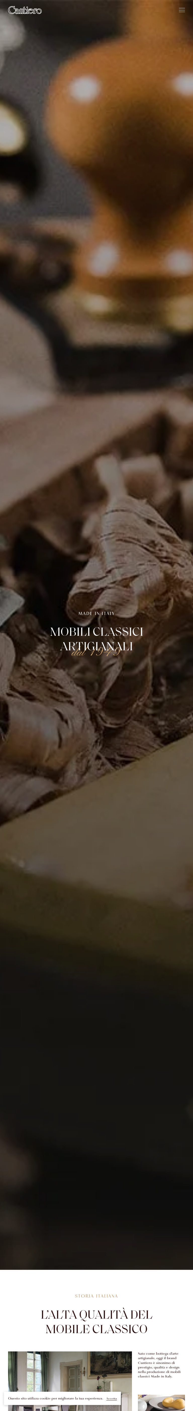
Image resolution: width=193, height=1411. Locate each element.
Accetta (111, 1398)
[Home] (25, 10)
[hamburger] (182, 10)
